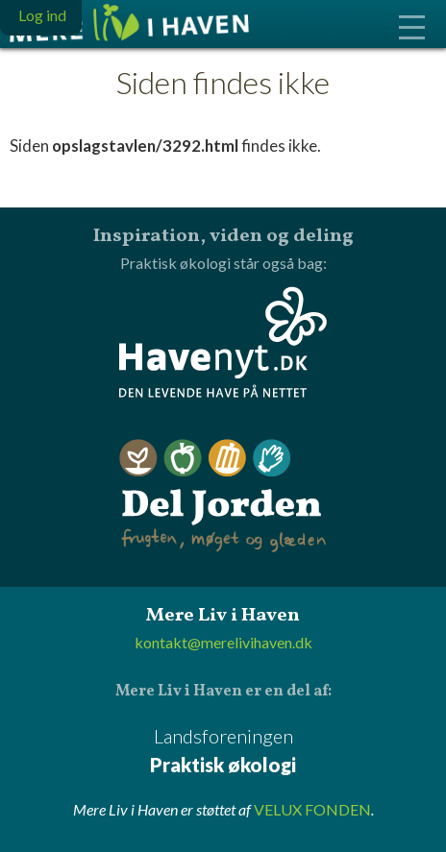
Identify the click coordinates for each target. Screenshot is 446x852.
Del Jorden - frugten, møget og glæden (223, 496)
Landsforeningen (223, 751)
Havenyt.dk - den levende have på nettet (223, 342)
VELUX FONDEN (312, 809)
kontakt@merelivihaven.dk (223, 642)
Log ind (42, 15)
